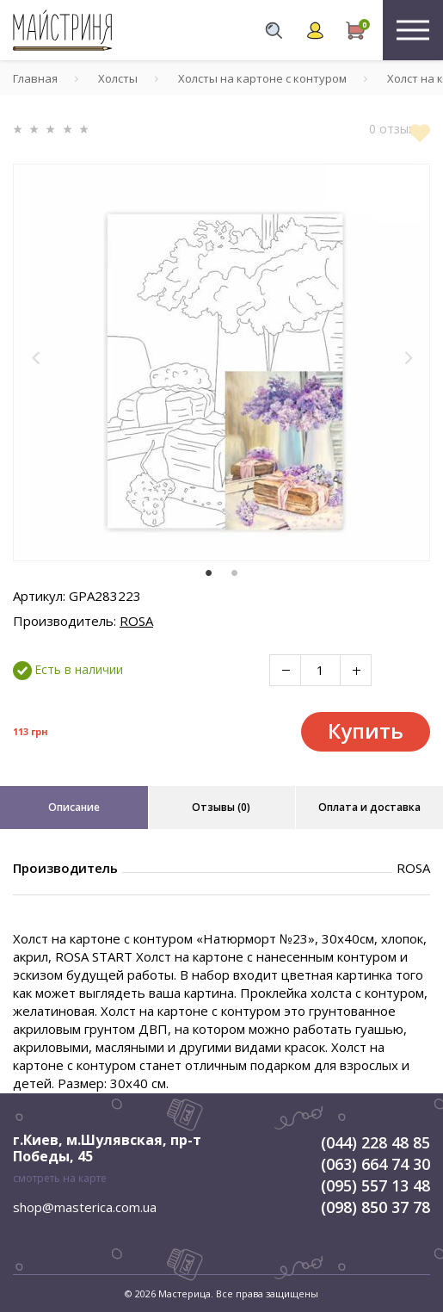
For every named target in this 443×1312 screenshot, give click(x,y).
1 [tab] (209, 573)
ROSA (136, 620)
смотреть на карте (60, 1178)
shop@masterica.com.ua (85, 1207)
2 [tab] (234, 573)
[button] (36, 358)
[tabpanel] (221, 362)
